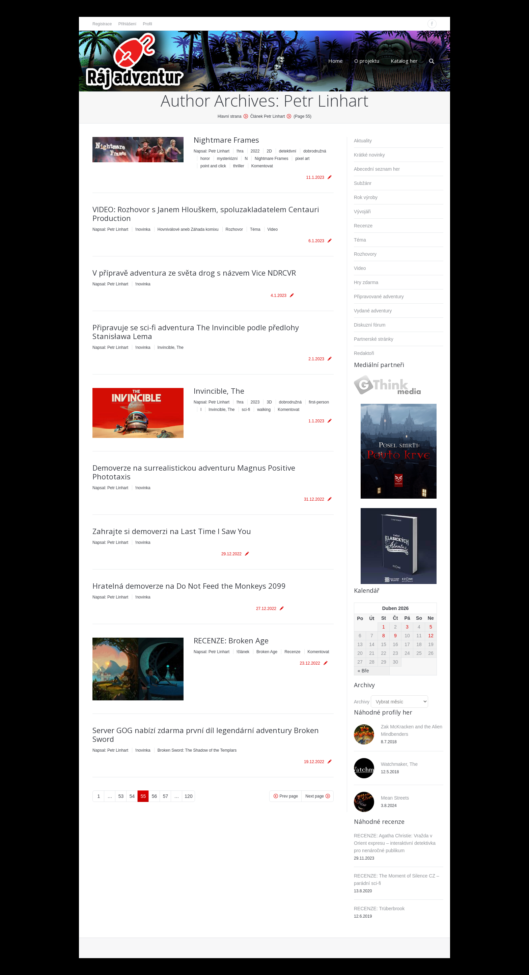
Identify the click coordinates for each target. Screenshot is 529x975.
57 (165, 796)
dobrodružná (314, 151)
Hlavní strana (230, 116)
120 (188, 796)
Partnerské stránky (373, 339)
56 (154, 796)
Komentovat (262, 166)
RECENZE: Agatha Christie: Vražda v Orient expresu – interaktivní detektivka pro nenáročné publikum (395, 843)
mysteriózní (227, 158)
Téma (255, 229)
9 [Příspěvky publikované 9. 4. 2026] (395, 635)
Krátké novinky (369, 155)
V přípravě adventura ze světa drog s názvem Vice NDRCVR (194, 273)
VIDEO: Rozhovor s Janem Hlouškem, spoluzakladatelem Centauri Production (205, 213)
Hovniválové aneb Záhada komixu (188, 229)
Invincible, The (171, 347)
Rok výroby (366, 197)
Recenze (292, 651)
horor (205, 158)
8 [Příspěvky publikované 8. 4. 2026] (383, 635)
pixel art (302, 158)
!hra (240, 151)
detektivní (287, 151)
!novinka (142, 229)
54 (132, 796)
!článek (242, 651)
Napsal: (211, 151)
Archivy (361, 701)
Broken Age (266, 651)
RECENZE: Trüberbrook (379, 908)
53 (121, 796)
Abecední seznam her (377, 169)
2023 (255, 402)
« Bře (363, 670)
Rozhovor (234, 229)
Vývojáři (362, 211)
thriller (238, 166)
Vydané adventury (373, 310)
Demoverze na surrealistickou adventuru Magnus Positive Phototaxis (193, 472)
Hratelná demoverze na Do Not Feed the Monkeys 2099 (189, 586)
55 (143, 796)
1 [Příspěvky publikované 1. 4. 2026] (383, 627)
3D (269, 402)
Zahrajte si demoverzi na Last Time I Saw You (171, 531)
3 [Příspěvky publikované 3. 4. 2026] (407, 627)
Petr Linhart (325, 100)
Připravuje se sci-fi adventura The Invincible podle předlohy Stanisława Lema (195, 331)
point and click (213, 166)
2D (269, 151)
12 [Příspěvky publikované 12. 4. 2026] (431, 635)
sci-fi (246, 409)
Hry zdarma (366, 282)
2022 (255, 151)
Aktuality (363, 140)
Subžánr (362, 183)
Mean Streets (395, 798)
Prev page (289, 796)
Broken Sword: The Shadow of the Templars (197, 750)
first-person (319, 402)
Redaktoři (364, 353)
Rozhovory (365, 254)
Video (273, 229)
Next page (314, 796)
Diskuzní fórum (369, 325)
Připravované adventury (379, 296)
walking (264, 409)
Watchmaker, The (399, 764)
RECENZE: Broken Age (231, 640)
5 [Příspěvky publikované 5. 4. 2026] (430, 627)
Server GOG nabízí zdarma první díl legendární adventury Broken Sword (205, 734)
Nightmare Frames (226, 140)
